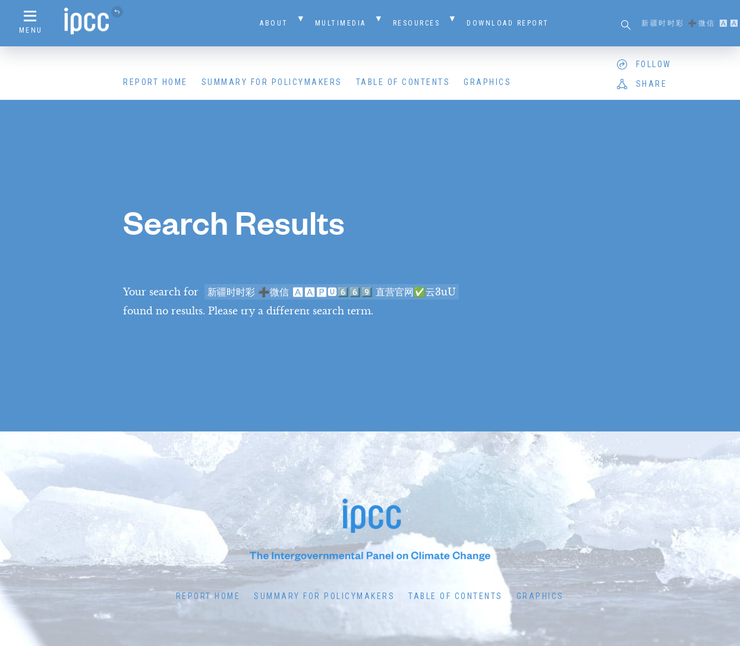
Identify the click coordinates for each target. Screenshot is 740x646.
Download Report (508, 23)
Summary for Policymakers (271, 82)
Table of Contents (403, 82)
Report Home (155, 82)
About (274, 23)
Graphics (487, 82)
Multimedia (340, 23)
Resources (416, 23)
